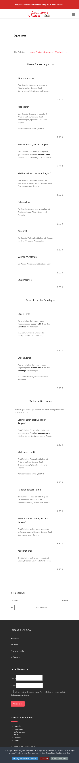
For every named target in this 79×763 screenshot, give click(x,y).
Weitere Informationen (59, 759)
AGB (16, 735)
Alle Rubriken (20, 52)
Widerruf (17, 738)
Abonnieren (17, 704)
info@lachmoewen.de (23, 4)
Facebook (15, 639)
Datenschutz (19, 732)
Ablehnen (44, 759)
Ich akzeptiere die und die (38, 693)
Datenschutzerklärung (20, 695)
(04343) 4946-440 (57, 4)
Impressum (18, 729)
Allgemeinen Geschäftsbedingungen (44, 692)
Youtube (14, 645)
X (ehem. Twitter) (18, 651)
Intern (16, 740)
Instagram (15, 657)
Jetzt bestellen (41, 608)
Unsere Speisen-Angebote (41, 52)
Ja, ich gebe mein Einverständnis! (25, 759)
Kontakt (17, 726)
